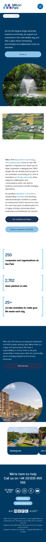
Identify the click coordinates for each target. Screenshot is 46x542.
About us (23, 54)
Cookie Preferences (23, 503)
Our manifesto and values (22, 219)
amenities (20, 196)
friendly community (24, 177)
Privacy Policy (23, 498)
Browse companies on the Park (22, 229)
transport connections (25, 193)
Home (8, 16)
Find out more (23, 366)
